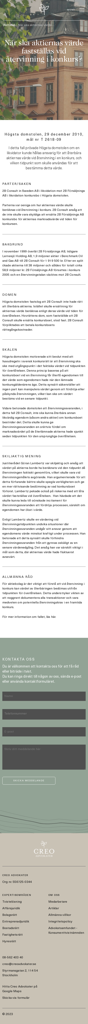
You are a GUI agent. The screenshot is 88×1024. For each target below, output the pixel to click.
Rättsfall (9, 25)
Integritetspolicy (60, 921)
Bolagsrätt (9, 915)
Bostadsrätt (10, 928)
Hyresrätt (9, 941)
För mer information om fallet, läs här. (29, 617)
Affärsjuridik (11, 908)
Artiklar (53, 908)
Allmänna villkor (59, 915)
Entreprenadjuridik (15, 921)
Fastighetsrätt (12, 934)
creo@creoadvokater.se (19, 964)
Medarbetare (57, 901)
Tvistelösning (12, 901)
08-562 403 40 (12, 957)
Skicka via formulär (15, 998)
